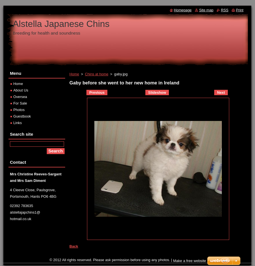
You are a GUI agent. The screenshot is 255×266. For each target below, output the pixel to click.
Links (17, 123)
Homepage (183, 10)
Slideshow (157, 92)
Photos (19, 110)
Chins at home (97, 74)
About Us (20, 90)
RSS (224, 10)
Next (221, 92)
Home (74, 74)
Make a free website (189, 262)
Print (239, 10)
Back (73, 246)
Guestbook (22, 116)
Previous (97, 92)
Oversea (20, 97)
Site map (206, 10)
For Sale (20, 103)
